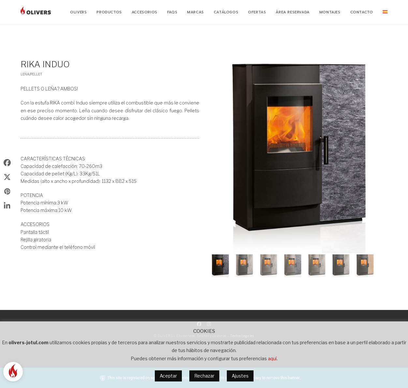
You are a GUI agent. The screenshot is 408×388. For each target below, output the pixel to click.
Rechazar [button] (204, 376)
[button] (220, 265)
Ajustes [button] (240, 376)
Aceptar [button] (168, 376)
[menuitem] (385, 12)
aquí (272, 358)
